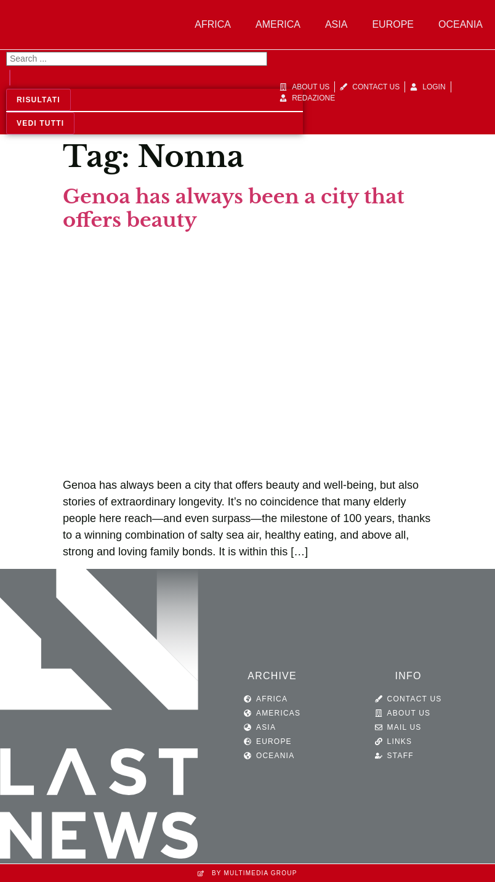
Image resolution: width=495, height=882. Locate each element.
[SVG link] (99, 716)
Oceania (460, 24)
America (278, 24)
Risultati (38, 100)
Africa (213, 24)
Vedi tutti (40, 123)
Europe (393, 24)
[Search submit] (9, 78)
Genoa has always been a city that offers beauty (233, 208)
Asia (336, 24)
